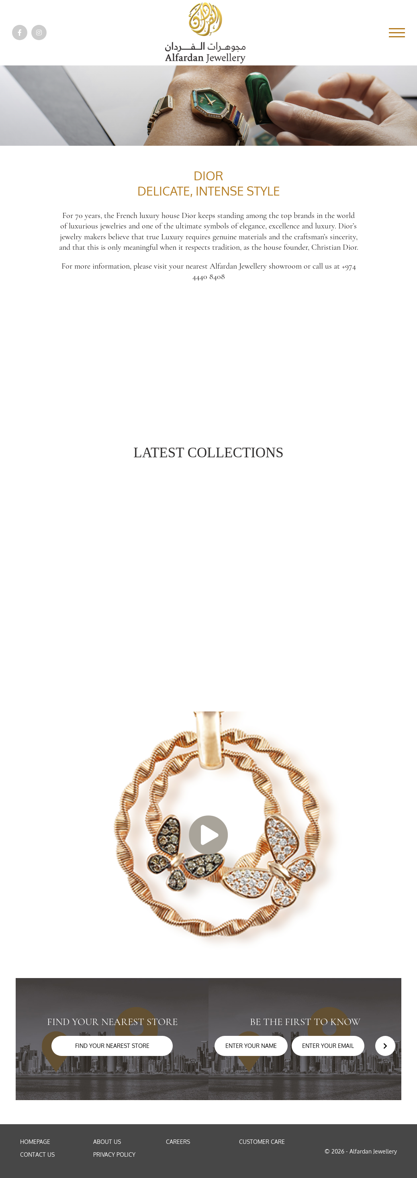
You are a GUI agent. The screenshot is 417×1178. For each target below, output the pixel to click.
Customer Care (262, 1141)
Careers (178, 1141)
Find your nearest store (112, 1045)
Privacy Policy (114, 1154)
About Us (107, 1141)
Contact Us (37, 1154)
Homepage (35, 1141)
